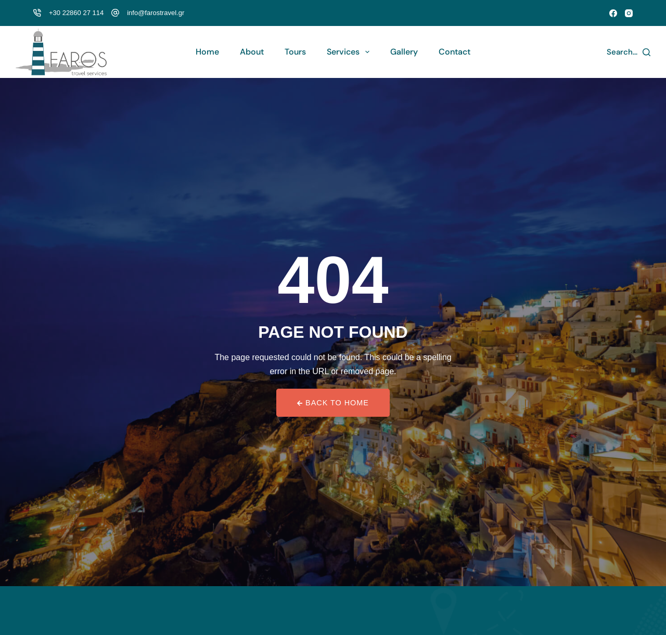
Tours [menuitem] (295, 51)
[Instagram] (629, 13)
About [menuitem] (252, 51)
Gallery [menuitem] (404, 51)
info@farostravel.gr (155, 13)
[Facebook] (613, 13)
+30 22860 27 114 (76, 13)
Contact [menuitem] (454, 51)
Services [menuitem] (350, 52)
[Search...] (629, 52)
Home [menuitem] (207, 51)
